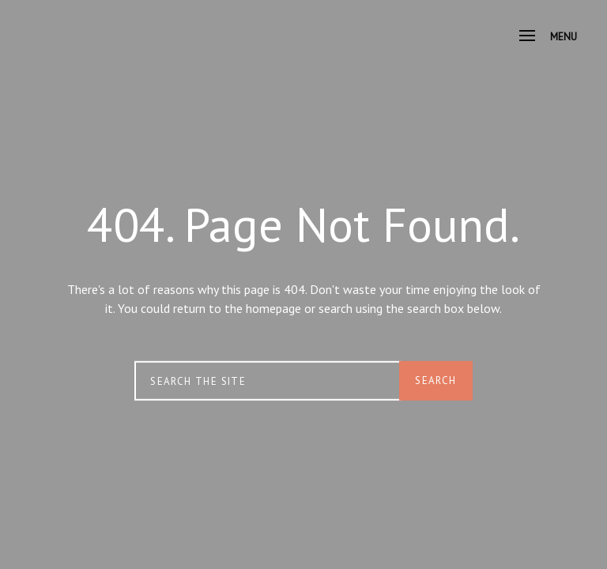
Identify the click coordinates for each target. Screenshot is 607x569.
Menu (548, 36)
